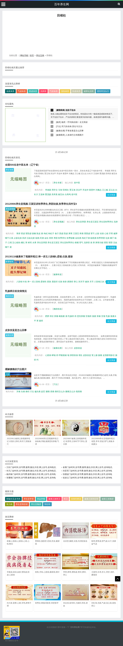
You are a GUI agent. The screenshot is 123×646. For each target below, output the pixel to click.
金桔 (46, 238)
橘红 (23, 242)
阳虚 (66, 233)
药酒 (42, 238)
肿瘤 (56, 316)
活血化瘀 (31, 238)
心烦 (106, 233)
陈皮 (39, 233)
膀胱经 (70, 281)
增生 (80, 355)
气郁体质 (54, 91)
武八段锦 (36, 281)
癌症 (52, 316)
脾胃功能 (99, 242)
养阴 (56, 238)
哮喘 (54, 355)
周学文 (55, 190)
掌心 (76, 281)
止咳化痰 (18, 238)
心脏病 (48, 355)
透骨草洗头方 (103, 91)
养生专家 (9, 170)
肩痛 (52, 391)
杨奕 (59, 122)
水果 (34, 242)
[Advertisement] (61, 36)
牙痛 (18, 391)
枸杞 (46, 233)
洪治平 (79, 190)
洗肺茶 (43, 91)
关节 (92, 281)
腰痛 (48, 391)
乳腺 (108, 316)
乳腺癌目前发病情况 (16, 291)
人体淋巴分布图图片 (75, 135)
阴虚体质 (33, 91)
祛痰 (102, 233)
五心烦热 (16, 242)
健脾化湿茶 (89, 91)
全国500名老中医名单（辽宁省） (22, 165)
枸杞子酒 (86, 238)
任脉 (60, 281)
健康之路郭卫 (54, 499)
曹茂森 (48, 194)
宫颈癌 (89, 316)
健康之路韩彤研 (91, 499)
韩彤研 (47, 504)
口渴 (10, 242)
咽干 (7, 247)
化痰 (107, 238)
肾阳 (106, 242)
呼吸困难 (63, 355)
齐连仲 (85, 190)
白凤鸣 (68, 194)
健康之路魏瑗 (108, 499)
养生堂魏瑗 (36, 504)
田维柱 (66, 190)
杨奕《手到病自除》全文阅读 (75, 122)
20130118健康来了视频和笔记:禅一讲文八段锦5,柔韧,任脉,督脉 (39, 256)
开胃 (111, 233)
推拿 (65, 281)
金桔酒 (78, 238)
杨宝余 (61, 194)
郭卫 (66, 499)
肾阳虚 (28, 233)
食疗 (57, 233)
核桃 (37, 238)
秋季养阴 (101, 238)
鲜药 (30, 242)
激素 (94, 316)
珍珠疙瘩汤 (76, 499)
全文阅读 (111, 195)
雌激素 (62, 316)
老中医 (77, 183)
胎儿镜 (9, 504)
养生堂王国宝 (93, 222)
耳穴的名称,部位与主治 (72, 126)
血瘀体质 (10, 91)
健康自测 (60, 130)
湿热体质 (65, 91)
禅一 (29, 281)
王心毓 (105, 190)
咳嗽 (34, 233)
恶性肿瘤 (81, 316)
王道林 (42, 194)
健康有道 (9, 261)
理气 (81, 242)
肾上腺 (95, 355)
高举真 (55, 194)
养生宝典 (40, 55)
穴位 (59, 126)
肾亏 (93, 233)
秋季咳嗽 (71, 238)
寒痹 (18, 233)
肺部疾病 (74, 355)
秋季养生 (62, 238)
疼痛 (82, 233)
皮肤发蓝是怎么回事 (16, 330)
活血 (115, 242)
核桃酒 (93, 238)
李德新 (48, 190)
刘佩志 (99, 190)
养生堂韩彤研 (22, 504)
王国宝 (76, 233)
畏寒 (51, 238)
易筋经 (55, 281)
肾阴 (110, 242)
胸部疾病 (9, 296)
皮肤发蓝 (78, 348)
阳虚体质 (76, 91)
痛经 (27, 391)
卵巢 (99, 316)
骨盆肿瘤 (41, 499)
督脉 (49, 281)
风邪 (24, 238)
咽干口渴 (9, 238)
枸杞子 (51, 233)
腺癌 (41, 321)
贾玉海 (72, 190)
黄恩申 (92, 190)
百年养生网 (61, 4)
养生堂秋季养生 (106, 222)
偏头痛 (38, 391)
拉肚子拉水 (71, 110)
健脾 (115, 233)
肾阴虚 (87, 233)
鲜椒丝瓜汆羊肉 (13, 499)
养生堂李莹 (29, 499)
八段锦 (19, 281)
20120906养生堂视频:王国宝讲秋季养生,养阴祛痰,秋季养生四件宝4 (41, 204)
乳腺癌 (71, 316)
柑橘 (77, 242)
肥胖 (47, 316)
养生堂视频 (10, 209)
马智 (60, 190)
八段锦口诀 (99, 281)
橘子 (112, 238)
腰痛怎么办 (70, 391)
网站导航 (24, 55)
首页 (32, 55)
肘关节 (81, 281)
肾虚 (23, 233)
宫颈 (103, 316)
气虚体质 (22, 91)
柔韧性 (44, 281)
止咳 (97, 233)
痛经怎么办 (60, 391)
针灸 (25, 281)
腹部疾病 (60, 110)
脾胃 (70, 233)
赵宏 (43, 391)
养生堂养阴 (81, 222)
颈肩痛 (79, 391)
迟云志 (112, 190)
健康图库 (60, 135)
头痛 (23, 391)
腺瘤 (100, 355)
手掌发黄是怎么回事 (75, 130)
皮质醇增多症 (109, 355)
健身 (87, 281)
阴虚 (61, 233)
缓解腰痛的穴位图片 (16, 369)
